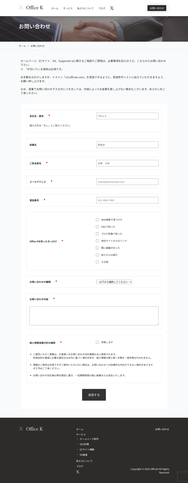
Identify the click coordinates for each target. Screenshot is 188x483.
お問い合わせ (157, 8)
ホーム (54, 8)
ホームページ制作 (89, 439)
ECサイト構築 (87, 449)
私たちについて (85, 8)
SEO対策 (84, 444)
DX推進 (83, 454)
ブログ (101, 8)
